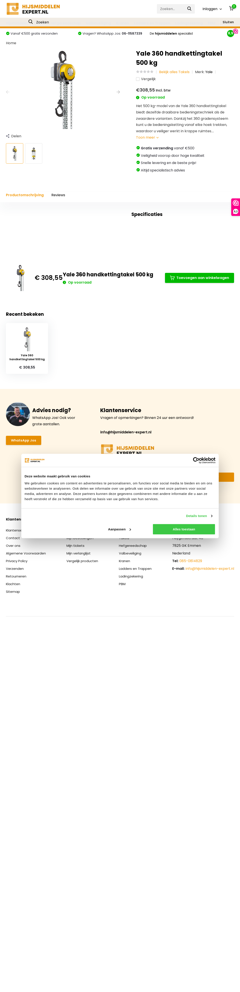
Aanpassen (119, 529)
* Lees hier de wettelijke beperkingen (123, 802)
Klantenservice (19, 846)
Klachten (13, 900)
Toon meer (147, 145)
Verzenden (15, 885)
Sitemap (13, 908)
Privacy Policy (18, 877)
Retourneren (17, 892)
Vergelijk (146, 87)
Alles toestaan (184, 529)
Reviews (58, 203)
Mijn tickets (76, 862)
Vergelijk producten (84, 877)
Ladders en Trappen (152, 23)
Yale (209, 80)
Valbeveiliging (98, 23)
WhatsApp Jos (24, 757)
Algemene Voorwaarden (27, 869)
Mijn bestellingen (81, 854)
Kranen (122, 23)
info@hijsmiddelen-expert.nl (125, 748)
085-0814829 (190, 877)
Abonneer (210, 793)
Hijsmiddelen (17, 23)
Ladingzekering (189, 23)
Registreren (77, 846)
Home (11, 51)
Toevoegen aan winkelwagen (199, 590)
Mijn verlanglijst (80, 869)
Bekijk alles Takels (174, 80)
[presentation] (7, 100)
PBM (211, 23)
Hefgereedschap (65, 23)
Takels (39, 23)
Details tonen (196, 516)
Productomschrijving (25, 203)
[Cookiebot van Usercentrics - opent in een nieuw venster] (196, 460)
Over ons (13, 862)
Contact (13, 854)
